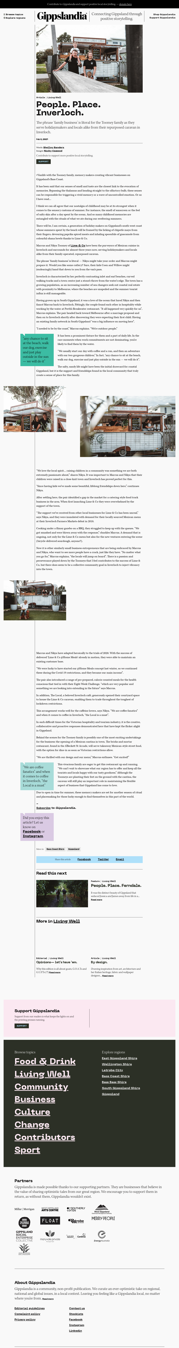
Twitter (103, 859)
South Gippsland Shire (121, 1088)
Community (41, 1087)
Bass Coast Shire (55, 849)
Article (40, 98)
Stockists (76, 1314)
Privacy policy (25, 1320)
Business (35, 1100)
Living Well (54, 98)
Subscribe (43, 808)
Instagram (33, 836)
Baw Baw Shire (114, 1082)
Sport (27, 1150)
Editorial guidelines (30, 1308)
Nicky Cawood (53, 151)
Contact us (77, 1308)
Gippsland (73, 849)
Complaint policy (27, 1314)
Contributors (45, 1138)
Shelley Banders (53, 148)
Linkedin (75, 1331)
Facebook (32, 831)
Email (120, 859)
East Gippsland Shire (119, 1058)
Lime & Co (78, 246)
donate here (125, 4)
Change (32, 1125)
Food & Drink (45, 1062)
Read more (96, 900)
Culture (32, 1113)
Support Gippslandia (162, 18)
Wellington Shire (117, 1064)
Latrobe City (112, 1070)
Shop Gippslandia (164, 15)
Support (43, 162)
